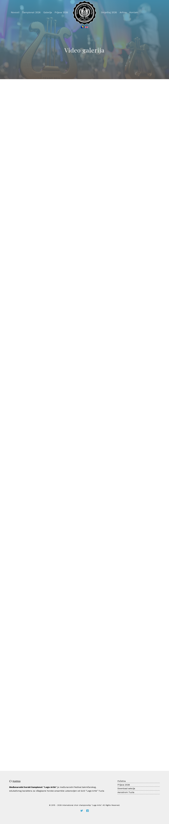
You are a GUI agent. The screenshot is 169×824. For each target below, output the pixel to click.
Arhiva (123, 12)
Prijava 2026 (61, 12)
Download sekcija (126, 788)
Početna (122, 781)
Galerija (47, 12)
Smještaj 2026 (109, 12)
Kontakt (133, 12)
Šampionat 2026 (31, 12)
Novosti (15, 12)
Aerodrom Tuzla (126, 792)
